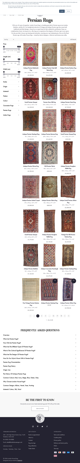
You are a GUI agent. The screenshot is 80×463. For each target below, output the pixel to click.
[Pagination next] (64, 315)
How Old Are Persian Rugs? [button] (12, 343)
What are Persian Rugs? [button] (10, 339)
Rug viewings (32, 443)
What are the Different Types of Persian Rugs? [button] (17, 347)
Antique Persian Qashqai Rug (30, 134)
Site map (56, 448)
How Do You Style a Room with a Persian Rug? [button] (18, 358)
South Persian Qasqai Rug (68, 134)
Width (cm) (6, 69)
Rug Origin (11, 15)
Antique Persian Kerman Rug (49, 134)
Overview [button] (6, 335)
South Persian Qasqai (31, 102)
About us (31, 437)
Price (4, 44)
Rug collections (32, 446)
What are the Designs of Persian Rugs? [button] (15, 354)
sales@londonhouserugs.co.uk (14, 442)
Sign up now (40, 408)
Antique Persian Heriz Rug (68, 102)
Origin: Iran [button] (6, 370)
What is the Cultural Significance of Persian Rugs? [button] (19, 350)
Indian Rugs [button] (7, 115)
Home (4, 15)
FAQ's (55, 446)
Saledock (19, 460)
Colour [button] (5, 101)
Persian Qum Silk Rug (49, 102)
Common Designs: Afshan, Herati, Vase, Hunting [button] (18, 385)
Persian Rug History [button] (9, 366)
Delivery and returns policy (61, 443)
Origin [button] (5, 86)
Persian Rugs (21, 15)
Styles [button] (5, 82)
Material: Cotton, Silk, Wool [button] (12, 389)
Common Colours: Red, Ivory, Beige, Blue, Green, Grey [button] (21, 378)
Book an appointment (34, 435)
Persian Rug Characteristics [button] (11, 362)
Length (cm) (6, 57)
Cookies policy (58, 437)
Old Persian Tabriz (49, 166)
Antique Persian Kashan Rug (68, 68)
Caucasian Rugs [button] (8, 105)
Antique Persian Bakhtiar (31, 269)
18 (61, 316)
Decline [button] (68, 11)
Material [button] (6, 91)
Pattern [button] (5, 96)
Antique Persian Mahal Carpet (31, 200)
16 (53, 316)
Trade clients (32, 448)
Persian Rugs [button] (7, 110)
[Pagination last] (68, 315)
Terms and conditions (59, 435)
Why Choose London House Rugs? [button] (14, 381)
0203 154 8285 (9, 439)
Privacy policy (57, 440)
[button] (11, 44)
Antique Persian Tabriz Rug (49, 200)
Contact (31, 440)
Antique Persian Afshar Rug (68, 303)
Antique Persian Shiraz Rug (31, 166)
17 (57, 316)
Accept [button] (61, 11)
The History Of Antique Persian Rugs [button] (14, 374)
